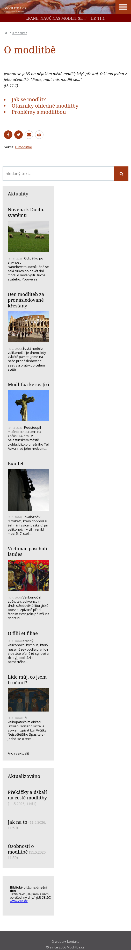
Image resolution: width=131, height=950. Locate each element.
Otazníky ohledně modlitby (45, 105)
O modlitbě (19, 33)
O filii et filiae (23, 633)
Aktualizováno (24, 776)
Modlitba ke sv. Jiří (28, 384)
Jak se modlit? (29, 99)
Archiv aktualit (18, 753)
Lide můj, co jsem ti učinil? (27, 680)
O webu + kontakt (65, 941)
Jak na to (17, 822)
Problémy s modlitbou (39, 111)
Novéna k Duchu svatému (26, 212)
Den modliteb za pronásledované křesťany (26, 299)
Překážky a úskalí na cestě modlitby (27, 795)
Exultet (16, 463)
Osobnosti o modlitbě (21, 849)
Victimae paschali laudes (27, 551)
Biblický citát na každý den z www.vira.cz (31, 897)
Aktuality (18, 194)
